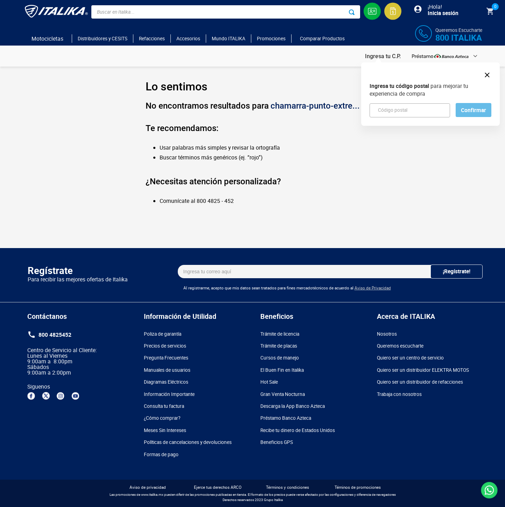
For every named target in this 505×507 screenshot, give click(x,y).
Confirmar (473, 110)
